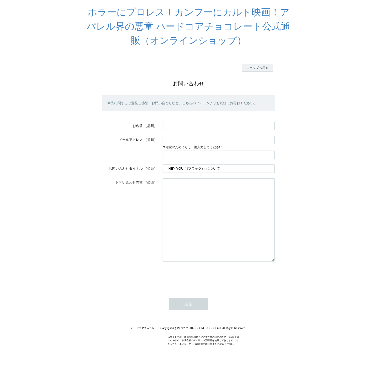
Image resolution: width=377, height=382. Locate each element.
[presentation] (202, 293)
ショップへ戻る (257, 68)
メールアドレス (131, 140)
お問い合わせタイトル (126, 168)
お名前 (137, 126)
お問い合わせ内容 (129, 182)
